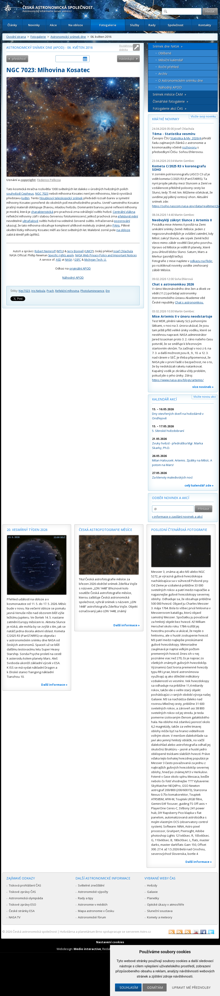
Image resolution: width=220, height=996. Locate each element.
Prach (50, 291)
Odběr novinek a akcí (170, 498)
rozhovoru (189, 147)
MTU (60, 251)
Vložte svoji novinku (203, 116)
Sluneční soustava (159, 911)
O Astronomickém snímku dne (180, 80)
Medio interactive (87, 949)
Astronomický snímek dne (68, 37)
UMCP (89, 251)
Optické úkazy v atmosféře (165, 904)
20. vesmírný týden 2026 (27, 529)
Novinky (34, 25)
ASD (58, 260)
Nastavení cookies (110, 942)
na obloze (123, 230)
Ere (108, 291)
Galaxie (152, 892)
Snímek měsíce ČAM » (169, 94)
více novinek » (203, 387)
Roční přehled (168, 67)
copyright (28, 180)
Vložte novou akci (204, 397)
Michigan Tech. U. (95, 260)
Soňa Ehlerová (184, 279)
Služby (134, 25)
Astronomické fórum (92, 917)
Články (12, 25)
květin (25, 198)
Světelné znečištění (91, 885)
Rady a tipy (85, 898)
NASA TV (14, 917)
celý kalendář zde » (199, 485)
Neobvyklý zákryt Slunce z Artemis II (182, 220)
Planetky (153, 898)
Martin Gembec (184, 161)
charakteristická (42, 212)
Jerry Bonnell (75, 251)
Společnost (175, 25)
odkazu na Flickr (201, 261)
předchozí (19, 59)
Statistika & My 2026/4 (185, 138)
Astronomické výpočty (93, 892)
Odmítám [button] (155, 987)
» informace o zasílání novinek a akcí (177, 517)
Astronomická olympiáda (26, 898)
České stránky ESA (22, 911)
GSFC (77, 260)
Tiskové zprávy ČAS (22, 892)
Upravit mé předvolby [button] (191, 987)
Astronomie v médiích (93, 904)
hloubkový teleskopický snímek (61, 198)
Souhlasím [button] (129, 987)
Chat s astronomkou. (189, 302)
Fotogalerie (107, 25)
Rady (152, 25)
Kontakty (204, 25)
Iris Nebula (38, 291)
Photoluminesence (92, 291)
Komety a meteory (159, 917)
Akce (53, 25)
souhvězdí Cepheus (20, 193)
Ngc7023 (24, 291)
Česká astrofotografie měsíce (105, 529)
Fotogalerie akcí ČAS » (169, 108)
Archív (162, 73)
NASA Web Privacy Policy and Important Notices (106, 255)
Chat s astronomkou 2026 (173, 284)
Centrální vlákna (124, 212)
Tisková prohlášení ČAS (25, 885)
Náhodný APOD (73, 277)
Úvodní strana (16, 37)
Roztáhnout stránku (126, 47)
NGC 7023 (41, 193)
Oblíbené (164, 53)
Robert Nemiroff (45, 251)
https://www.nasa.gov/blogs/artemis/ (178, 380)
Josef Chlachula (123, 251)
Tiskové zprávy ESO (22, 904)
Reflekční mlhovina (67, 291)
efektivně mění (128, 216)
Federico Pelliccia (49, 180)
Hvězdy (152, 885)
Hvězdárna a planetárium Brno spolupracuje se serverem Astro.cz (105, 932)
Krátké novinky (165, 119)
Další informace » (54, 685)
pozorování (122, 221)
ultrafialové (30, 221)
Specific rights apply (61, 255)
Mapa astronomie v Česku (96, 911)
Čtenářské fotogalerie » (170, 101)
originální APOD (80, 268)
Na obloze (75, 25)
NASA (68, 260)
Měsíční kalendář (170, 60)
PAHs (116, 225)
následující (126, 59)
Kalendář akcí (164, 399)
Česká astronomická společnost (35, 932)
